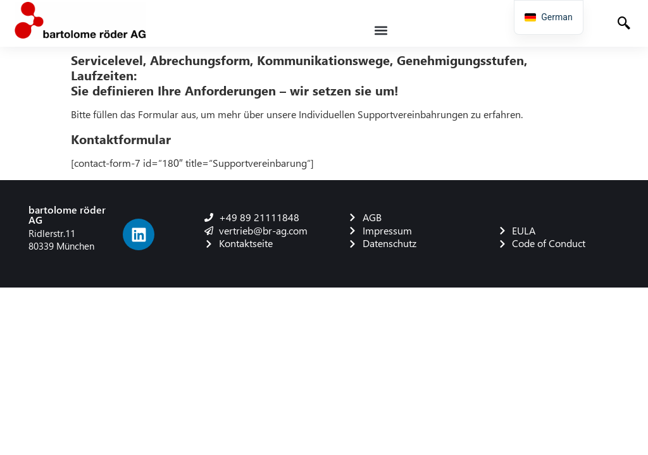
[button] (381, 30)
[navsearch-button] (625, 24)
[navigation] (548, 17)
